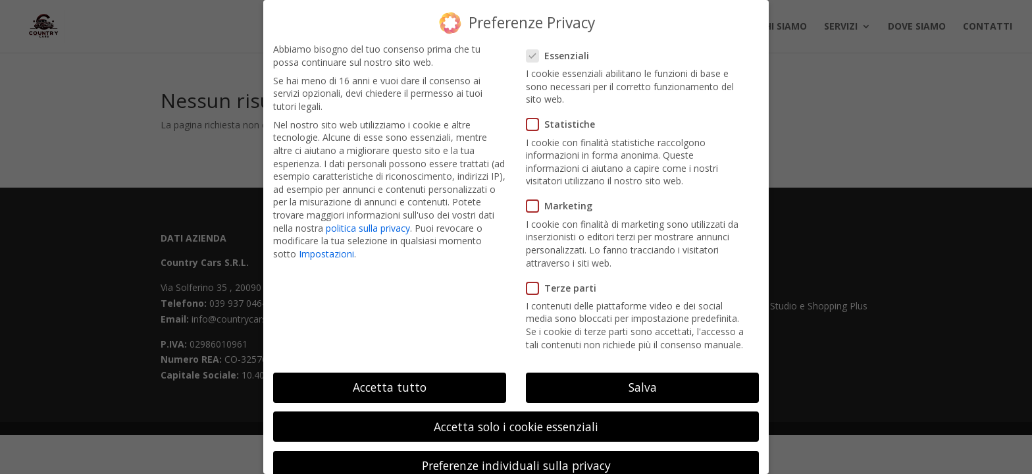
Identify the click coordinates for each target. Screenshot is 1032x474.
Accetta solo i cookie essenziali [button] (516, 417)
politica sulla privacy (368, 218)
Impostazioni (326, 244)
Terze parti (566, 278)
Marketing (565, 196)
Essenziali (563, 46)
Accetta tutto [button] (389, 378)
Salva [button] (643, 378)
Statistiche (566, 115)
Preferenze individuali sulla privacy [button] (516, 455)
